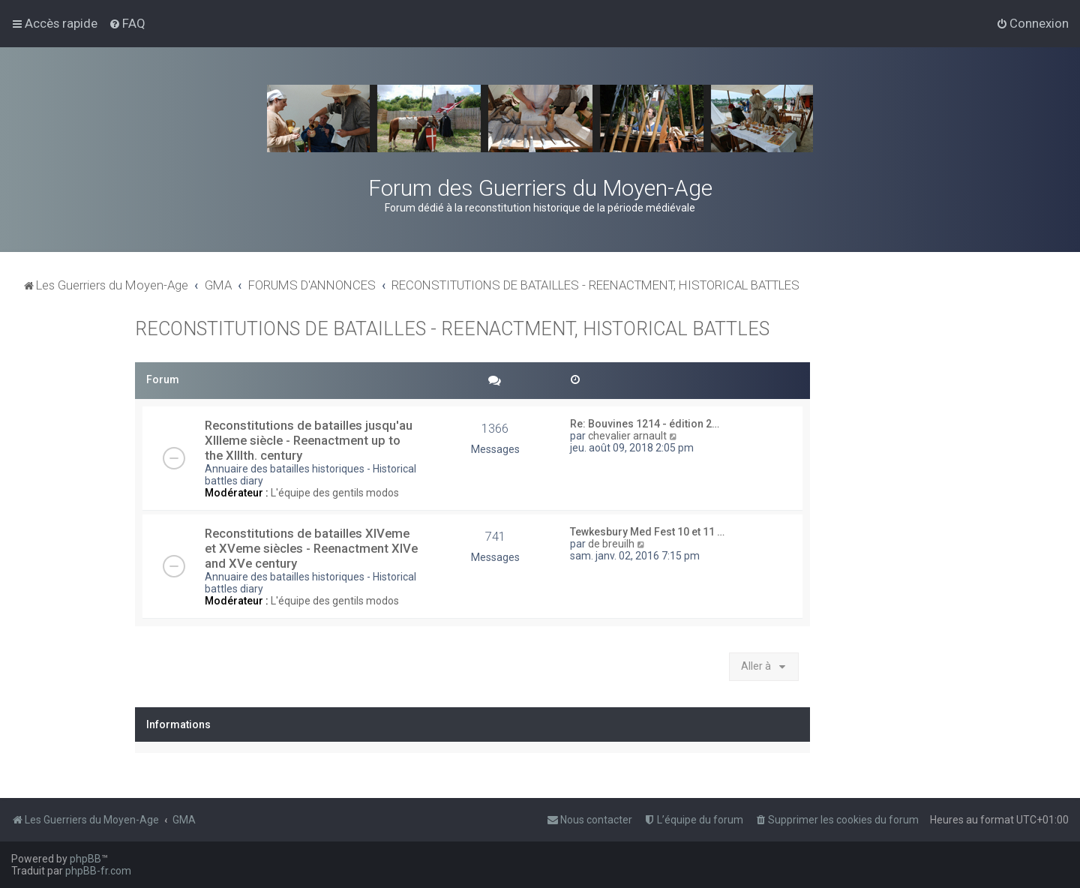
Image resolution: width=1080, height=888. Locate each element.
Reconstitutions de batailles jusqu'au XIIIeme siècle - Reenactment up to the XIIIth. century (308, 440)
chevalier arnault (627, 436)
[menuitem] (127, 23)
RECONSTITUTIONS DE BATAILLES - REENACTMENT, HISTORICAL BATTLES (452, 329)
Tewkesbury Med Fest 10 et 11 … (647, 532)
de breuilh (611, 544)
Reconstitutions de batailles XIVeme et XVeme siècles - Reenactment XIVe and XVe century (311, 548)
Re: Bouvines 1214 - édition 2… (644, 424)
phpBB (85, 859)
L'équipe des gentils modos (335, 493)
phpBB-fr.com (98, 871)
